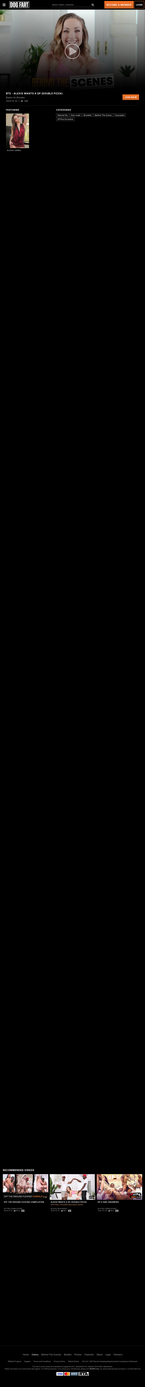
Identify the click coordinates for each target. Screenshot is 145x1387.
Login (139, 4)
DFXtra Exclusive (65, 119)
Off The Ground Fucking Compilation (24, 1202)
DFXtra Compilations (13, 1209)
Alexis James (14, 150)
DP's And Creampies (108, 1202)
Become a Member (119, 4)
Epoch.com (17, 1369)
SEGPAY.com (94, 1369)
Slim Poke (55, 1205)
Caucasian (119, 115)
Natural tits (62, 115)
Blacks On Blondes (59, 1209)
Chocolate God (66, 1205)
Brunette (87, 115)
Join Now (131, 97)
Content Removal (134, 1369)
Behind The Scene (103, 115)
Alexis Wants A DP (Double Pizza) (69, 1202)
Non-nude (75, 115)
